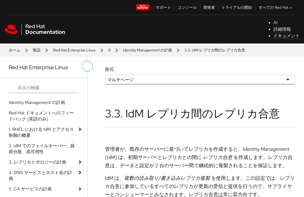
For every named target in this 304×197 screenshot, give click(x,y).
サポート (163, 7)
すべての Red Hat (276, 7)
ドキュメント (286, 36)
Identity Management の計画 (147, 50)
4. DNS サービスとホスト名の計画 (40, 175)
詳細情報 (282, 29)
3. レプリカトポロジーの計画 (37, 162)
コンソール (187, 7)
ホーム (14, 50)
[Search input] (43, 88)
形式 (109, 69)
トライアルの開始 (236, 7)
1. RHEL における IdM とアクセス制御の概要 (41, 132)
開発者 (209, 7)
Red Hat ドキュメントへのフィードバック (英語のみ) (41, 116)
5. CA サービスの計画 (30, 189)
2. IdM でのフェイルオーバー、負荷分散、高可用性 (42, 149)
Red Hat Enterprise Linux (74, 50)
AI (275, 22)
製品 (36, 50)
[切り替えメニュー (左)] (87, 66)
